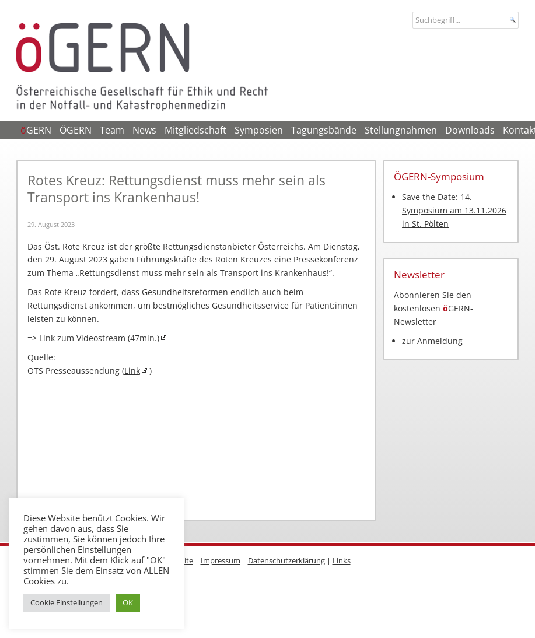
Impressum (220, 560)
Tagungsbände (323, 130)
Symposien (259, 130)
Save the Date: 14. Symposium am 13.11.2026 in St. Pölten (454, 210)
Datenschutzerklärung (286, 560)
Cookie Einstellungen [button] (66, 602)
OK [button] (128, 602)
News (144, 130)
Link (132, 370)
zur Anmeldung (432, 340)
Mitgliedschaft (195, 130)
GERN (35, 130)
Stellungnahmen (401, 130)
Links (342, 560)
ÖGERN (76, 130)
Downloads (470, 130)
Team (112, 130)
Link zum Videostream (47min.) (99, 337)
